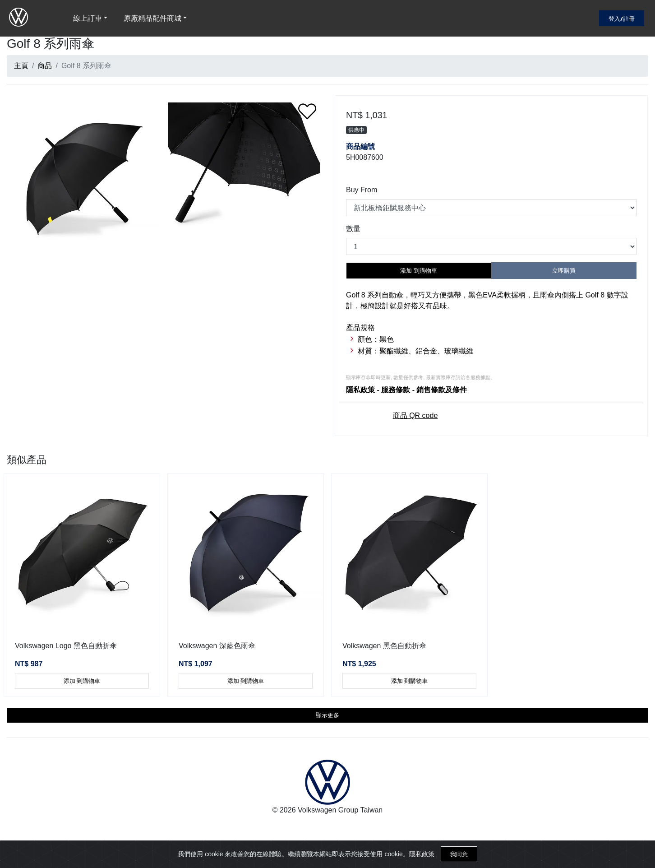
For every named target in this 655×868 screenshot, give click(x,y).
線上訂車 (87, 18)
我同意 (459, 854)
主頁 (21, 66)
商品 (44, 66)
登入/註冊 (622, 18)
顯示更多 (327, 715)
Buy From (361, 190)
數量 (353, 228)
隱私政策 (421, 854)
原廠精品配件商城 (152, 18)
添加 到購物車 (418, 270)
